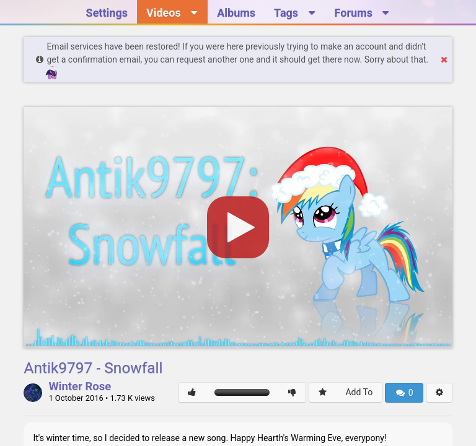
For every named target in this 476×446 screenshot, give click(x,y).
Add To (358, 392)
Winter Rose (79, 387)
